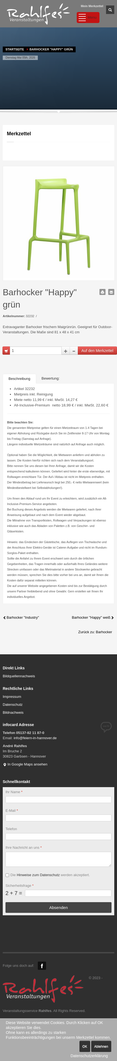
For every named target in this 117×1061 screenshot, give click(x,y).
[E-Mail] (58, 818)
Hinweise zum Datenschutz (38, 875)
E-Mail (11, 810)
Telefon (11, 829)
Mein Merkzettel (92, 6)
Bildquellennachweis (19, 676)
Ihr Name (13, 792)
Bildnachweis (13, 712)
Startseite (14, 49)
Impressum (12, 697)
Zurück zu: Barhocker (95, 632)
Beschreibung (19, 379)
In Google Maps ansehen (25, 764)
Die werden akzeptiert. (50, 875)
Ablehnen (101, 1046)
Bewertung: (51, 378)
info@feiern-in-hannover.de (35, 738)
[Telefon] (58, 836)
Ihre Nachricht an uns (23, 847)
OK (84, 1046)
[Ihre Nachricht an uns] (58, 859)
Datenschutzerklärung (89, 1056)
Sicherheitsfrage (19, 886)
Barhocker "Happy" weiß (93, 617)
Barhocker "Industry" (21, 617)
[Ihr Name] (58, 799)
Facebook (42, 966)
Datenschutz (12, 704)
